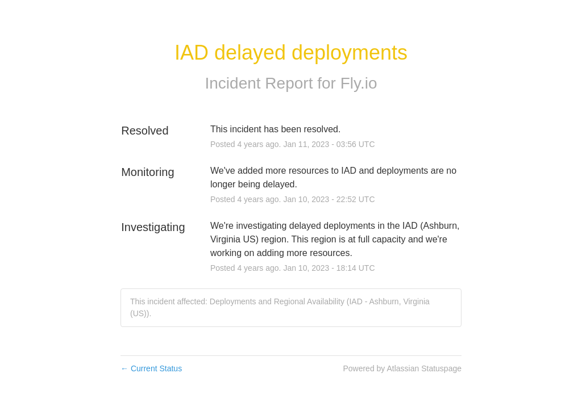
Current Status (151, 368)
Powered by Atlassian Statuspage (402, 368)
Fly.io (358, 83)
